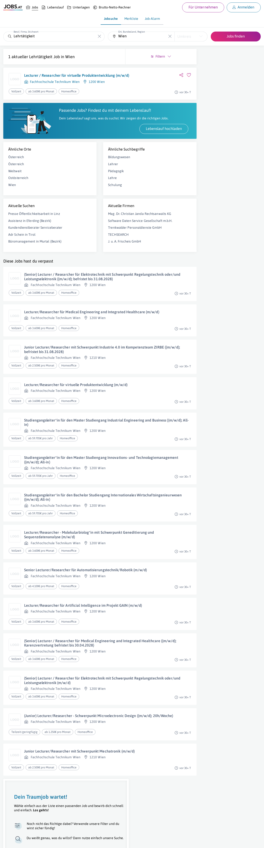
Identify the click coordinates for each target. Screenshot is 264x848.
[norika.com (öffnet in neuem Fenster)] (146, 841)
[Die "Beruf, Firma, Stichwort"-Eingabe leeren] (99, 36)
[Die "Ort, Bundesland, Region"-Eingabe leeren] (169, 36)
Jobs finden (236, 36)
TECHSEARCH (84, 260)
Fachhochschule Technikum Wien (55, 86)
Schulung (81, 197)
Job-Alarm (152, 18)
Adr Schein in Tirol (21, 256)
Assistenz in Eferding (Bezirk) (29, 237)
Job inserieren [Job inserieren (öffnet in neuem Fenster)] (27, 841)
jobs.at (102, 841)
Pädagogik (82, 183)
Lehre (78, 190)
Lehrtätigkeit (40, 56)
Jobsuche (111, 18)
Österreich (16, 169)
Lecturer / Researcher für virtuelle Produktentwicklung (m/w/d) (52, 77)
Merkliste (131, 18)
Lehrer (79, 176)
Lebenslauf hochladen (96, 141)
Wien (69, 56)
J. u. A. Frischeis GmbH (90, 267)
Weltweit (14, 183)
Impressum (47, 841)
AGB (60, 841)
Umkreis (184, 36)
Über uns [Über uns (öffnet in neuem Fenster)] (9, 841)
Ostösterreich (18, 190)
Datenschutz (75, 841)
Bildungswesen (85, 169)
